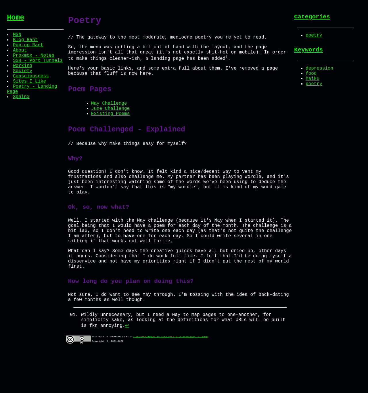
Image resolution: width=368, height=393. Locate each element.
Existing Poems (110, 126)
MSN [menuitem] (18, 37)
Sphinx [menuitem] (22, 113)
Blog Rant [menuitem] (26, 43)
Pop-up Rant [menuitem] (29, 49)
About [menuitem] (20, 56)
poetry (314, 37)
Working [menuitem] (23, 75)
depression (319, 73)
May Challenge (109, 114)
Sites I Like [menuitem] (30, 94)
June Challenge (110, 120)
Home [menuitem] (15, 18)
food (311, 79)
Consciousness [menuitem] (31, 87)
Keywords (308, 53)
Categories (312, 18)
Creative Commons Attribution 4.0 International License (170, 378)
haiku (312, 86)
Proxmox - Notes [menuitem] (34, 62)
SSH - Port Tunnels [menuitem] (38, 68)
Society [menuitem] (23, 81)
